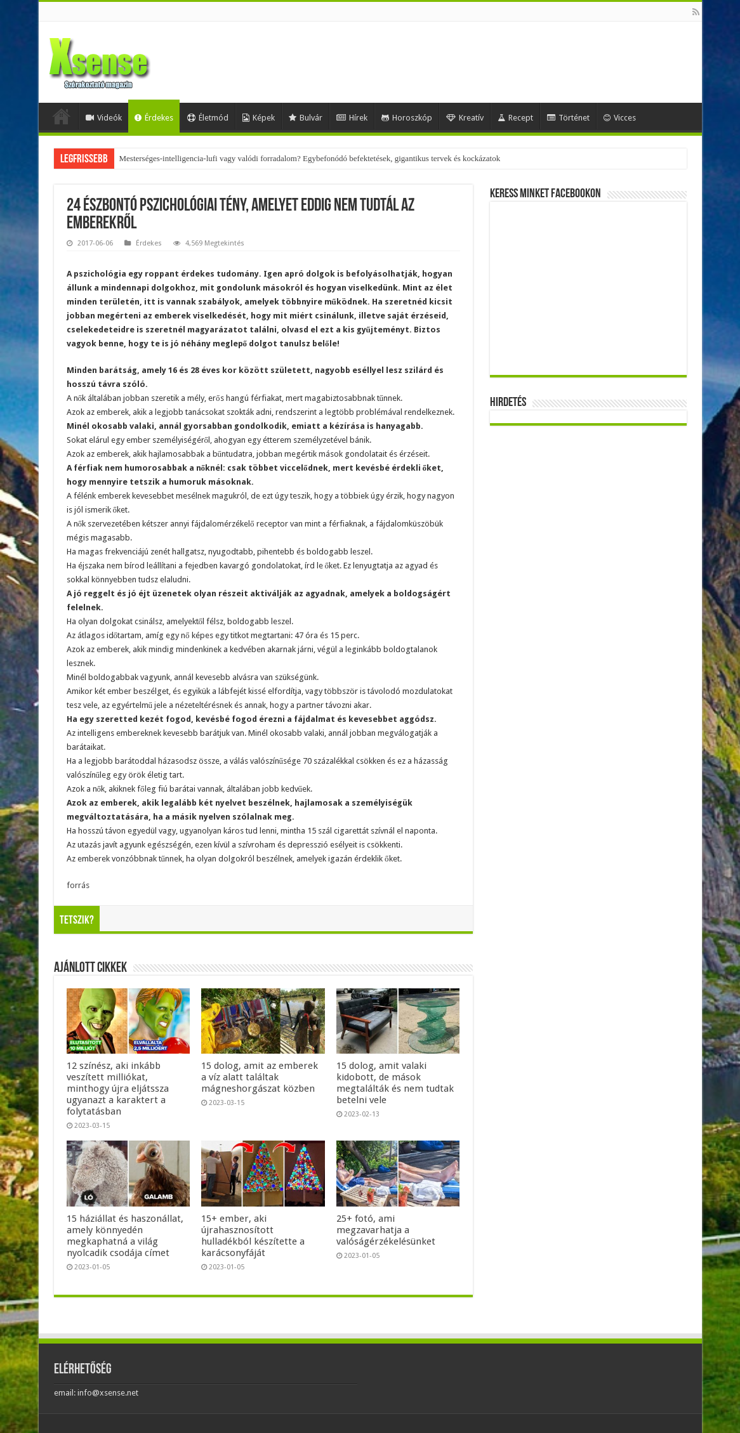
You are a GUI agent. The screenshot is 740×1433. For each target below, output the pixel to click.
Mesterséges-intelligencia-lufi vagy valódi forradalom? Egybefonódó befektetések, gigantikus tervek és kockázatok (310, 158)
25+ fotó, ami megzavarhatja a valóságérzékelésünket (385, 1230)
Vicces (620, 117)
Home (61, 116)
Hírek (351, 117)
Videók (104, 117)
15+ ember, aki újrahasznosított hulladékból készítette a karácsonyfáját (253, 1236)
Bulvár (305, 117)
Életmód (207, 117)
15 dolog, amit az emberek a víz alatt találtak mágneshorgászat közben (259, 1077)
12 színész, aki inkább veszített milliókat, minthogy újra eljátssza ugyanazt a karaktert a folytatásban (118, 1088)
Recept (515, 117)
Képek (258, 117)
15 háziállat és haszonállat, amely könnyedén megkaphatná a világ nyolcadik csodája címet (125, 1236)
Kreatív (465, 117)
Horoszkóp (406, 117)
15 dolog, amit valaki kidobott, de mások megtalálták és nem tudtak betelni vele (395, 1083)
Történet (568, 117)
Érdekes (154, 117)
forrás (78, 885)
